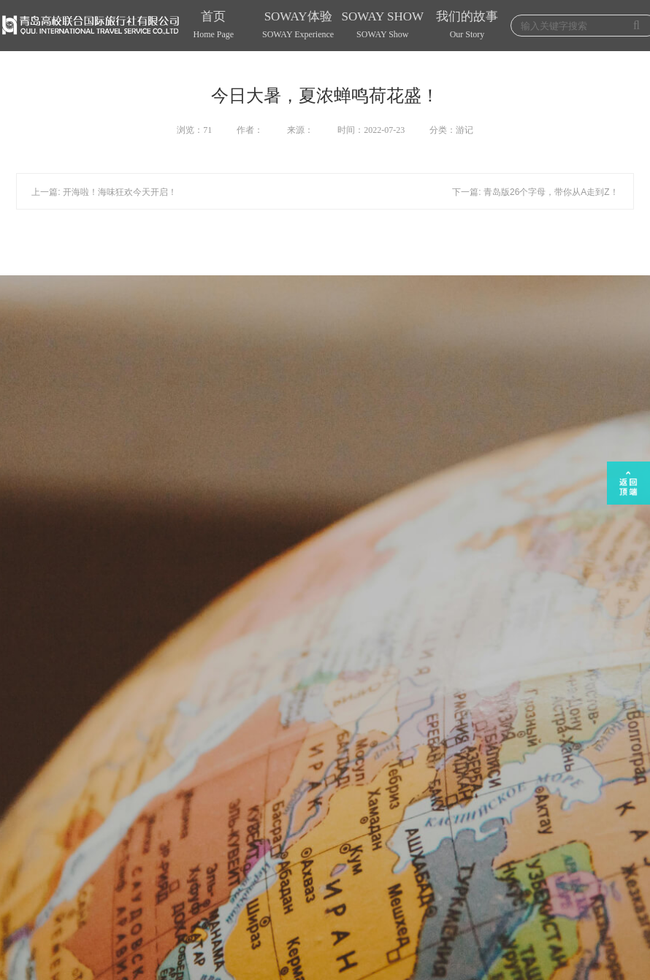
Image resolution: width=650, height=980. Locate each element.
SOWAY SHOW (382, 26)
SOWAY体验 (298, 26)
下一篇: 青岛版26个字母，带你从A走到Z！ (535, 192)
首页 (214, 26)
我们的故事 (467, 26)
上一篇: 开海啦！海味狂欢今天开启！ (104, 192)
